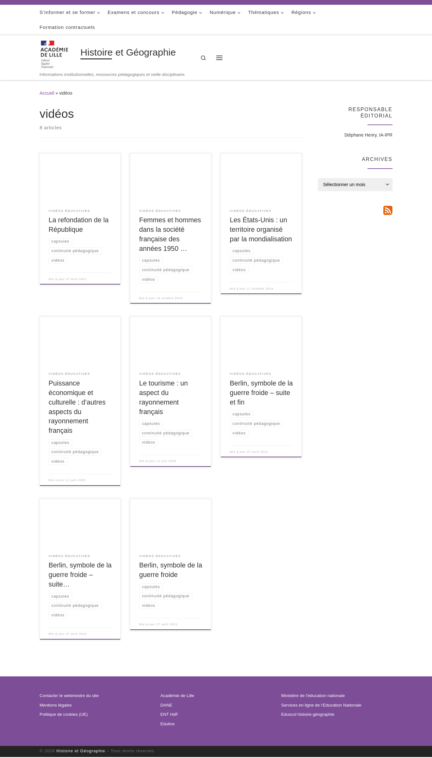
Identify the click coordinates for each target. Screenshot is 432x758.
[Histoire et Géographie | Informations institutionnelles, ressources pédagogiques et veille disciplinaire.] (59, 53)
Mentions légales (56, 705)
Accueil (47, 93)
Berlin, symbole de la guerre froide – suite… (80, 575)
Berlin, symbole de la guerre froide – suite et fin (261, 393)
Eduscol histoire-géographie (307, 715)
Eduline (168, 724)
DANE (167, 705)
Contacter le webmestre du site (69, 696)
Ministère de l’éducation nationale (313, 696)
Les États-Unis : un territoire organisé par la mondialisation (261, 229)
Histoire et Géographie (81, 751)
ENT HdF (169, 715)
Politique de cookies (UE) (64, 715)
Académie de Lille (178, 696)
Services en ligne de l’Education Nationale (321, 705)
